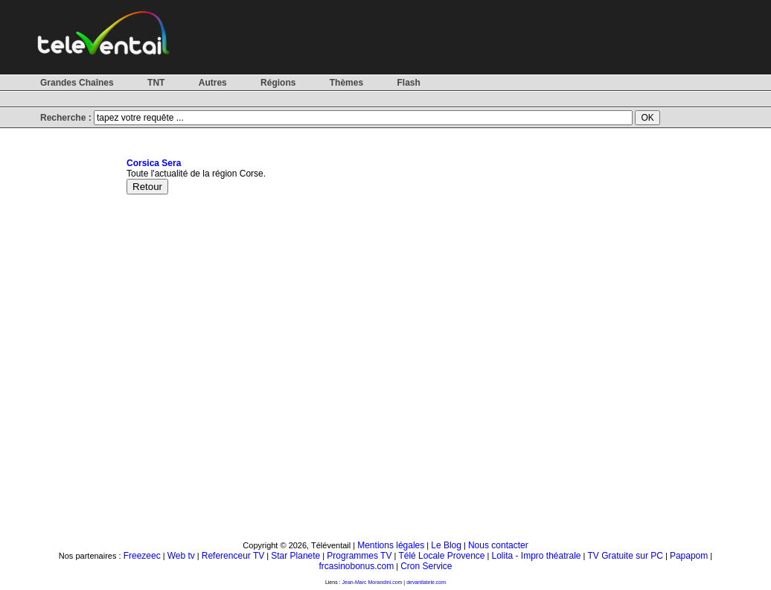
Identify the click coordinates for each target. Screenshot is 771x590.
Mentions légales (390, 545)
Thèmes (346, 82)
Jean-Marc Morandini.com (372, 582)
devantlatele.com (426, 582)
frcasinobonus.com (356, 566)
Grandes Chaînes (77, 82)
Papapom (689, 556)
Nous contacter (498, 545)
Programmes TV (359, 556)
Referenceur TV (233, 556)
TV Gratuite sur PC (625, 556)
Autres (213, 82)
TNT (155, 82)
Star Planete (295, 556)
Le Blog (446, 545)
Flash (408, 82)
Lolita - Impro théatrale (535, 556)
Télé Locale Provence (441, 556)
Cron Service (426, 566)
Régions (277, 82)
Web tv (181, 556)
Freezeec (142, 556)
